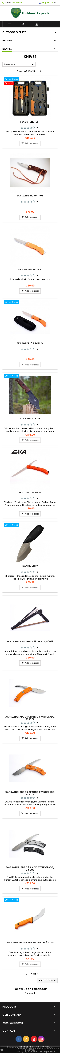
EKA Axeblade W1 (30, 418)
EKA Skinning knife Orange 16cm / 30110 (30, 942)
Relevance (19, 64)
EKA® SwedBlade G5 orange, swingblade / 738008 (30, 718)
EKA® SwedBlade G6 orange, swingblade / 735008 (30, 793)
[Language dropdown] (47, 2)
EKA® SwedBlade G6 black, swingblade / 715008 (30, 868)
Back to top (47, 980)
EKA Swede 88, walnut (30, 195)
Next (35, 973)
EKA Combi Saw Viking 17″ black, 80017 (30, 641)
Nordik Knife (30, 566)
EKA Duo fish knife (30, 492)
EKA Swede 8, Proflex (30, 269)
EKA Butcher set (30, 121)
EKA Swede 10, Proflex (30, 343)
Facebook (30, 993)
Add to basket (30, 143)
